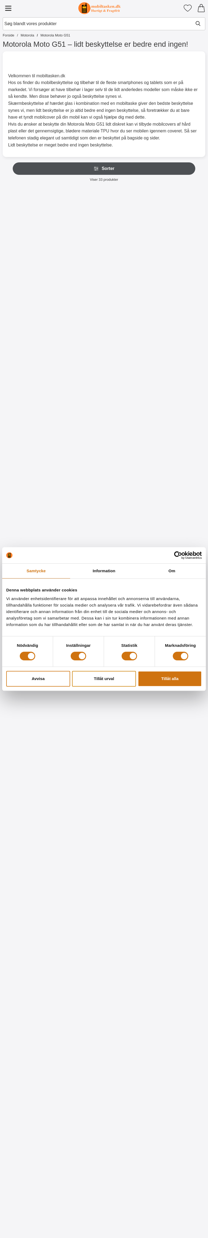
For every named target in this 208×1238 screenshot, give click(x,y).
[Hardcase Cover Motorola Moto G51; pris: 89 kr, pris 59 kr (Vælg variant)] (181, 466)
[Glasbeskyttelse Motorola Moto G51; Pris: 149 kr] (181, 350)
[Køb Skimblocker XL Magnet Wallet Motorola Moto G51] (181, 288)
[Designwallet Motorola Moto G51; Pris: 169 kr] (78, 698)
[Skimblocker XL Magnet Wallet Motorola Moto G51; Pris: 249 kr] (181, 233)
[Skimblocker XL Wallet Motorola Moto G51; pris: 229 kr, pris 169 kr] (78, 233)
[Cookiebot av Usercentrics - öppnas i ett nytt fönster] (178, 555)
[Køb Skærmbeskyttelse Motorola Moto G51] (78, 521)
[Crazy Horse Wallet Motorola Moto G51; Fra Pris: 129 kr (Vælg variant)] (130, 350)
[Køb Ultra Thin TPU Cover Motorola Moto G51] (129, 521)
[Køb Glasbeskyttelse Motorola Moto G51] (181, 405)
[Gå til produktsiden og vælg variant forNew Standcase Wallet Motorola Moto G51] (27, 405)
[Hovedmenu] (8, 8)
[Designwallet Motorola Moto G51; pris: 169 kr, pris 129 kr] (181, 698)
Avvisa (38, 678)
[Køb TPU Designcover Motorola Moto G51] (78, 869)
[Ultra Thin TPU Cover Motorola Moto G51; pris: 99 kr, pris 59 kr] (130, 466)
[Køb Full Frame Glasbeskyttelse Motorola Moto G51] (27, 521)
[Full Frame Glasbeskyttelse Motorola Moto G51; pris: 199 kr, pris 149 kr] (27, 466)
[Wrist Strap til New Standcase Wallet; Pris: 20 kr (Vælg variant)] (78, 350)
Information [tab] (104, 570)
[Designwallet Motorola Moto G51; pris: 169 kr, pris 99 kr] (27, 698)
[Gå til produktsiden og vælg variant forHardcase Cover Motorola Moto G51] (181, 521)
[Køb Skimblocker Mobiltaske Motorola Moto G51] (27, 288)
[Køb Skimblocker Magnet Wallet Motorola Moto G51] (129, 288)
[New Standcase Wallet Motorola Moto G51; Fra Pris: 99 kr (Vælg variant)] (27, 350)
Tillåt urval (104, 678)
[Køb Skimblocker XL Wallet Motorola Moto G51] (78, 288)
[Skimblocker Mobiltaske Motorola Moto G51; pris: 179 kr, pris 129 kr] (27, 233)
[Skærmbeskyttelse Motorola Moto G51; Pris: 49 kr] (78, 466)
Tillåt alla (169, 678)
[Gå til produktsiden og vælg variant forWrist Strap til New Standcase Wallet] (78, 405)
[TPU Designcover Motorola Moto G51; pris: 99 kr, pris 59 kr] (78, 814)
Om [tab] (171, 570)
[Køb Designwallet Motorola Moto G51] (27, 753)
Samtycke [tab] (36, 570)
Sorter (103, 168)
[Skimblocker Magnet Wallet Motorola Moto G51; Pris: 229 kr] (130, 233)
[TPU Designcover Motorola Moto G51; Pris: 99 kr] (130, 930)
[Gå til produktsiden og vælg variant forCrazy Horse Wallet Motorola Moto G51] (129, 405)
